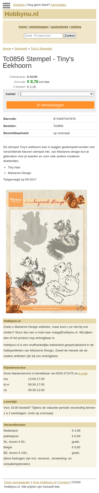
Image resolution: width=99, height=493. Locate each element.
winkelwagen (38, 26)
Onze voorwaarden (17, 482)
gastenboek (59, 26)
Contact (63, 482)
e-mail (83, 373)
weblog (76, 26)
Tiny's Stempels (41, 48)
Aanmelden (58, 4)
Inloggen (19, 4)
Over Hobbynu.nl (44, 482)
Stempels (20, 48)
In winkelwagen (50, 104)
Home (7, 48)
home (23, 26)
